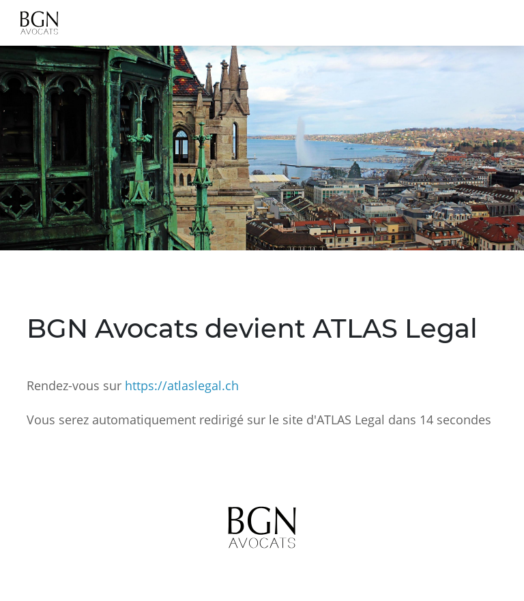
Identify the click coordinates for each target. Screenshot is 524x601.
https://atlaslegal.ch (182, 385)
